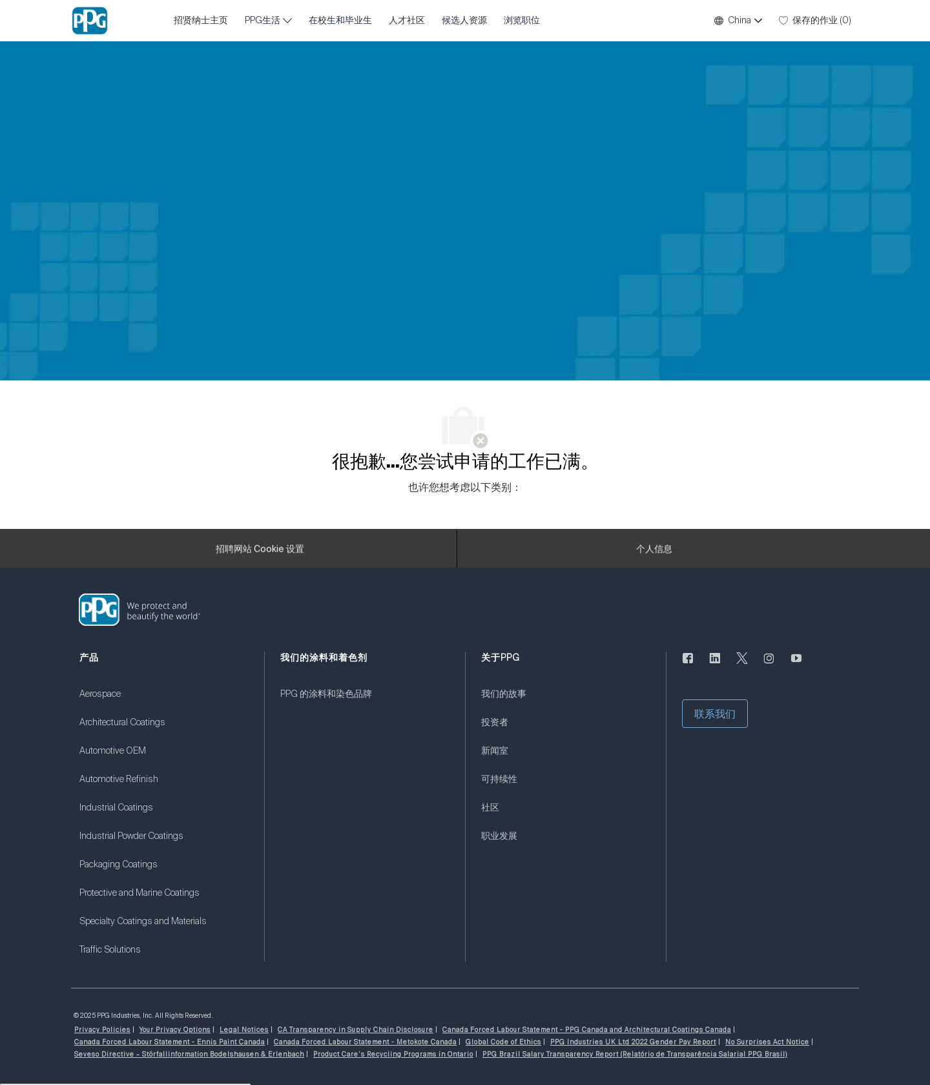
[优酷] (796, 666)
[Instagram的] (769, 666)
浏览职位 (522, 20)
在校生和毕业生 (340, 20)
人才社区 (407, 20)
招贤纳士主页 (201, 20)
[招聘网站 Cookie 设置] (260, 552)
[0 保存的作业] (815, 20)
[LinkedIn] (715, 666)
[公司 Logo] (89, 21)
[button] (737, 20)
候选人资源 (464, 20)
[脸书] (688, 666)
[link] (163, 702)
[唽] (742, 666)
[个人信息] (654, 552)
